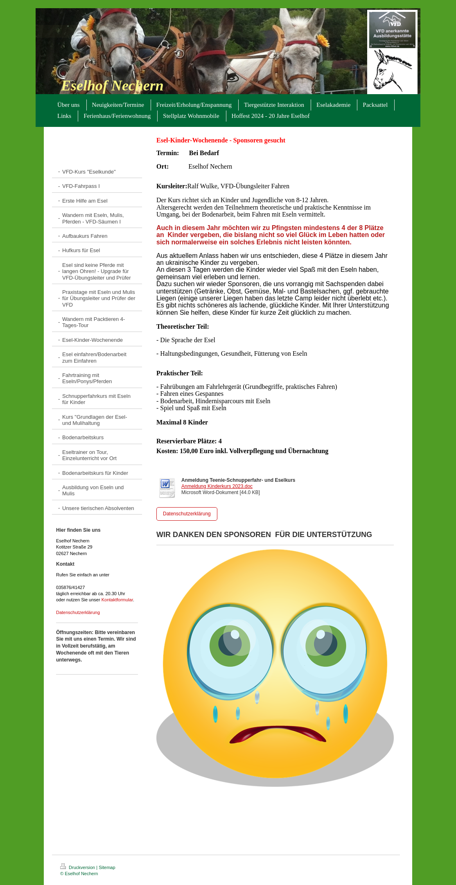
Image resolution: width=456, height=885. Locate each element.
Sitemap (107, 867)
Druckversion (78, 867)
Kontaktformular (117, 599)
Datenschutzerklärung (78, 612)
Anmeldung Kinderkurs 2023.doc (217, 486)
